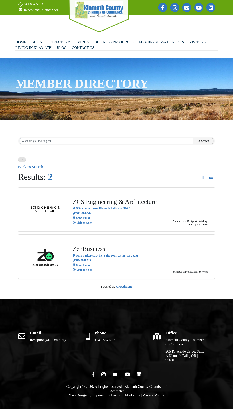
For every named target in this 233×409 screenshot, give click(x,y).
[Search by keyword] (106, 141)
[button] (203, 177)
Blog (62, 48)
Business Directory (50, 42)
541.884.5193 (30, 4)
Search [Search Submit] (203, 140)
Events (82, 42)
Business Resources (114, 42)
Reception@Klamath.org (38, 10)
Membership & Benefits (161, 42)
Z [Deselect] (22, 159)
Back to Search (30, 167)
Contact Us (83, 48)
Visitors (197, 42)
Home (20, 42)
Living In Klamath (33, 48)
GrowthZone (124, 286)
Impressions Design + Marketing (116, 395)
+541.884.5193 (105, 340)
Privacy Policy (153, 395)
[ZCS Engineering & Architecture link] (45, 209)
